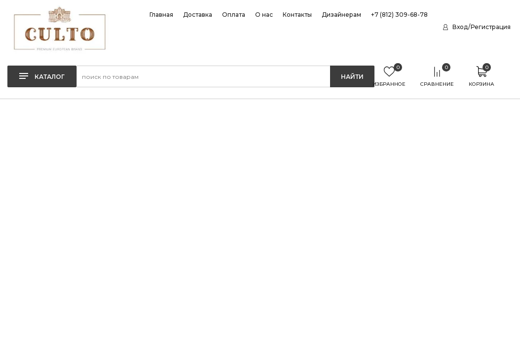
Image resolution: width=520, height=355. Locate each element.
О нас (264, 15)
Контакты (297, 15)
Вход (460, 27)
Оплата (233, 15)
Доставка (197, 15)
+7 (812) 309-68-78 (399, 15)
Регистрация (491, 27)
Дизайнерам (341, 15)
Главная (161, 15)
